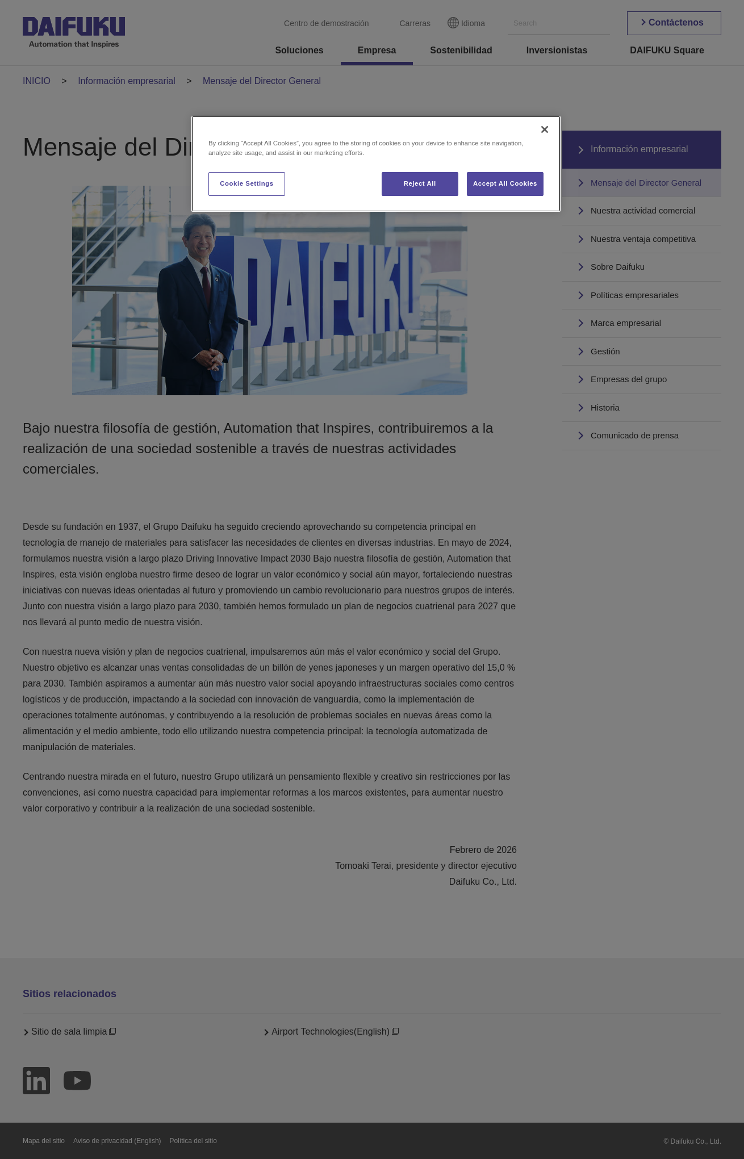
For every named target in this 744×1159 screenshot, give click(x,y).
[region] (376, 164)
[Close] (544, 129)
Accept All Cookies (505, 183)
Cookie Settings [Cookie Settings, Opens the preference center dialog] (247, 183)
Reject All (420, 183)
